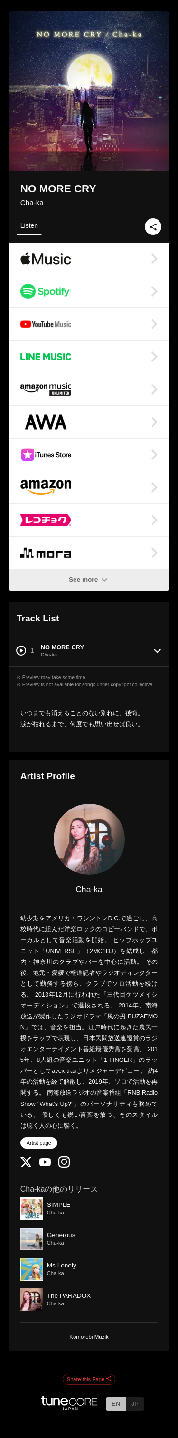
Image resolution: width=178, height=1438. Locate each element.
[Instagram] (64, 1165)
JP (135, 1403)
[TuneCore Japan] (69, 1407)
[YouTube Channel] (45, 1164)
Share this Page (89, 1379)
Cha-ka (32, 202)
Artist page (39, 1143)
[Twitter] (26, 1164)
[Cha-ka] (89, 839)
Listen (29, 225)
